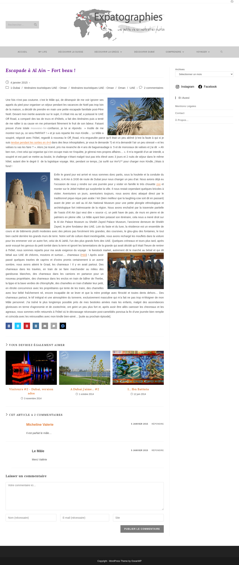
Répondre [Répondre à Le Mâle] (158, 450)
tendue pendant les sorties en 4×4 (31, 142)
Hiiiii (83, 254)
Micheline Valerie (39, 424)
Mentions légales (185, 106)
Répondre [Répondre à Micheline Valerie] (158, 424)
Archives (180, 69)
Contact (179, 113)
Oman (122, 87)
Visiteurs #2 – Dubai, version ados (31, 391)
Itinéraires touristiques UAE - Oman (45, 87)
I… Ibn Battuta (138, 389)
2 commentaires (153, 87)
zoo (158, 184)
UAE (132, 87)
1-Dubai (15, 87)
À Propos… (182, 120)
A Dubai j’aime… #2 (85, 389)
